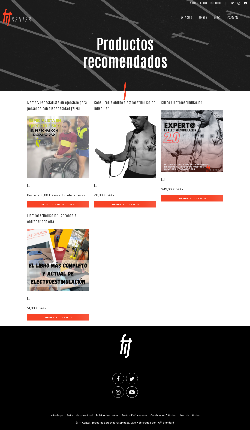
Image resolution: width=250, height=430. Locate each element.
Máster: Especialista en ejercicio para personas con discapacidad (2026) (57, 106)
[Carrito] (244, 18)
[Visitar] (226, 3)
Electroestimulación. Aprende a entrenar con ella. (52, 219)
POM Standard (165, 422)
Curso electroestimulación (182, 103)
